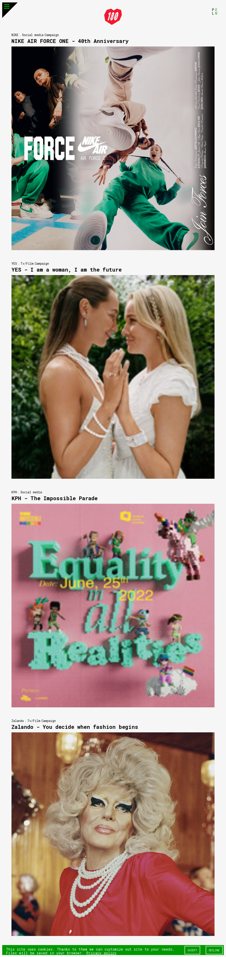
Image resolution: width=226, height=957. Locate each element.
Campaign (52, 35)
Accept (192, 950)
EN (216, 11)
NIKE (15, 35)
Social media (32, 35)
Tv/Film (27, 263)
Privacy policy (101, 952)
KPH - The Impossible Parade (54, 498)
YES (14, 263)
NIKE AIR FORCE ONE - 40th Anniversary (69, 40)
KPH (14, 492)
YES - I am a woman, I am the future (66, 269)
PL (213, 11)
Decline (214, 950)
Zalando (17, 720)
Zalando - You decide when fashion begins (74, 726)
